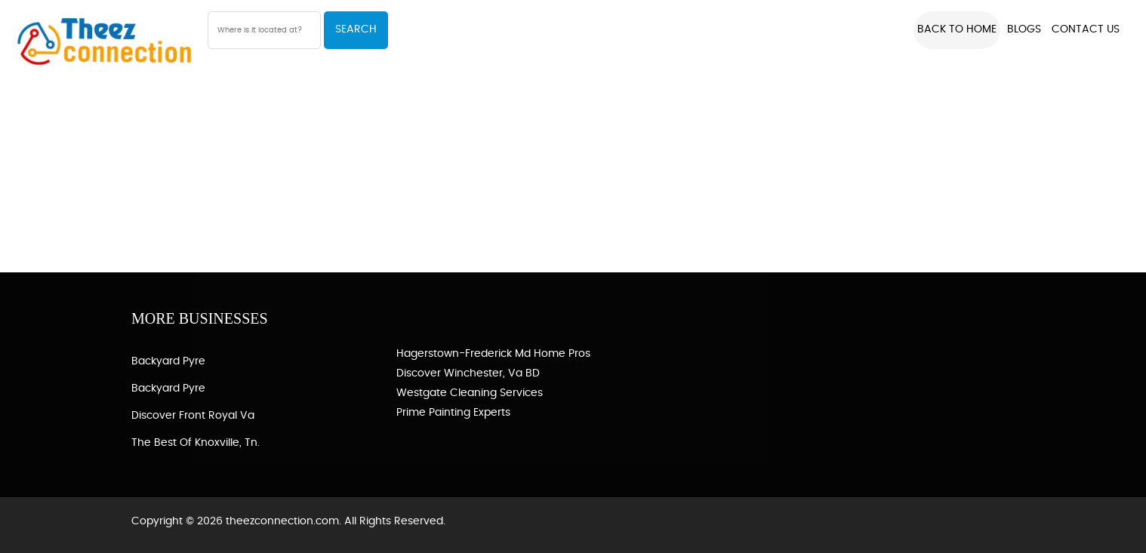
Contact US (1086, 29)
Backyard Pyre (168, 361)
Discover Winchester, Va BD (468, 373)
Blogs (1024, 29)
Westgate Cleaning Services (469, 393)
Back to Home (957, 29)
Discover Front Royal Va (192, 415)
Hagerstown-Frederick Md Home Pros (493, 354)
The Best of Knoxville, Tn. (195, 443)
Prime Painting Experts (453, 412)
